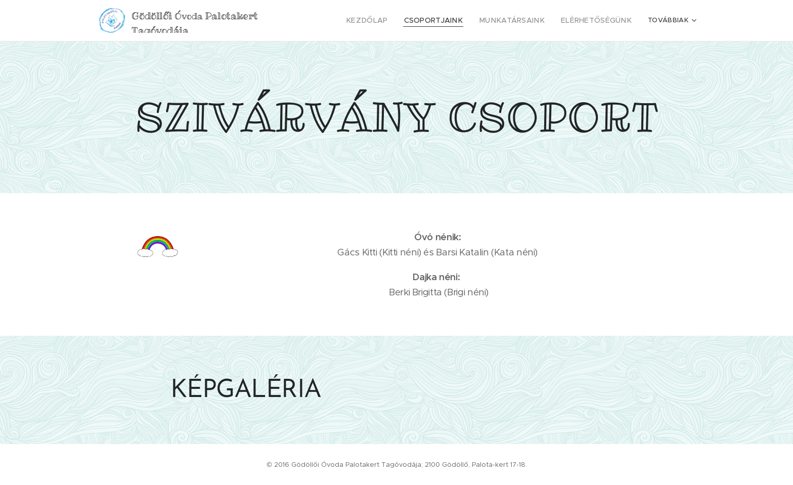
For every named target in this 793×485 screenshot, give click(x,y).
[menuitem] (391, 20)
